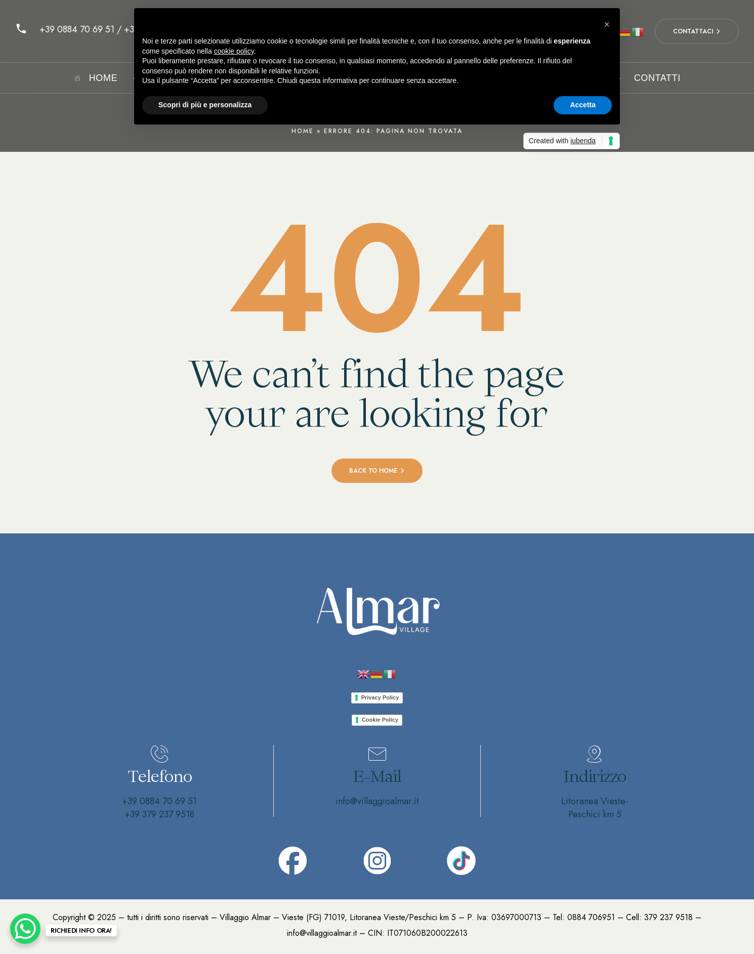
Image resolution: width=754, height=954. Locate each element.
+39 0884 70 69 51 (159, 801)
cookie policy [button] (234, 51)
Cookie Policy (380, 720)
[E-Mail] (377, 754)
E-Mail (377, 776)
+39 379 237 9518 (159, 814)
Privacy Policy (380, 697)
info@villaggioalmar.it (377, 801)
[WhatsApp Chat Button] (25, 929)
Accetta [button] (583, 105)
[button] (607, 24)
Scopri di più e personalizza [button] (205, 105)
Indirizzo (595, 776)
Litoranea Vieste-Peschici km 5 (595, 808)
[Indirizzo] (594, 754)
